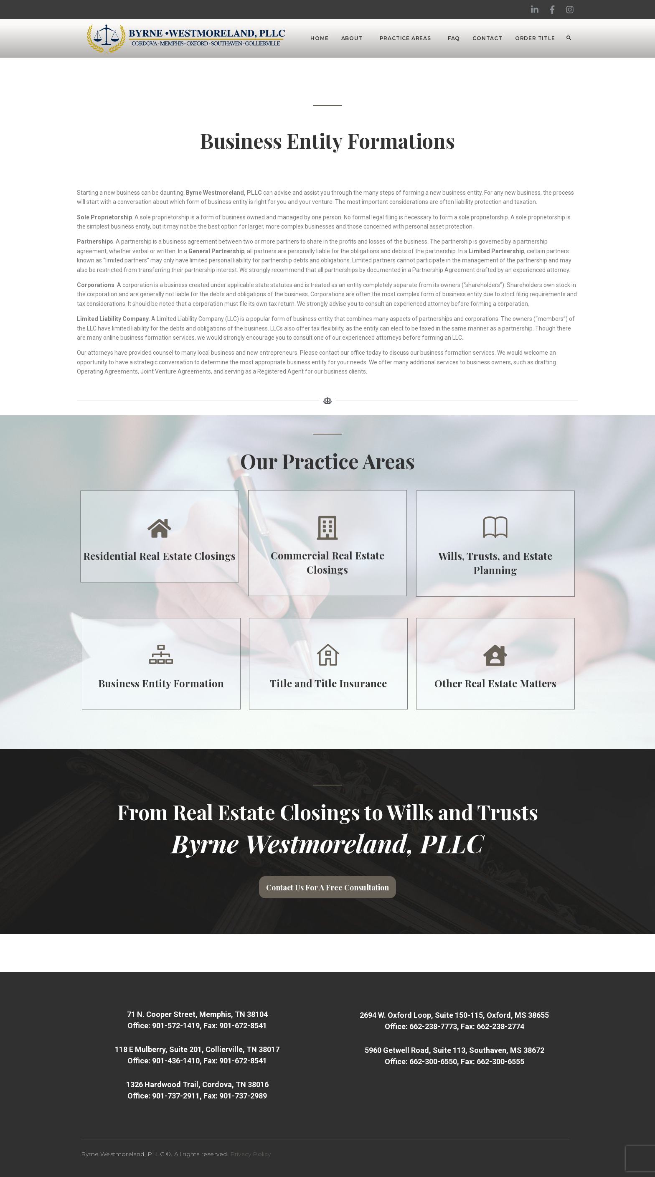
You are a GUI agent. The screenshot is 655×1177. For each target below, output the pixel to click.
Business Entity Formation (288, 683)
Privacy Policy (250, 1154)
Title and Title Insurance (455, 683)
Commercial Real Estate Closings (327, 482)
